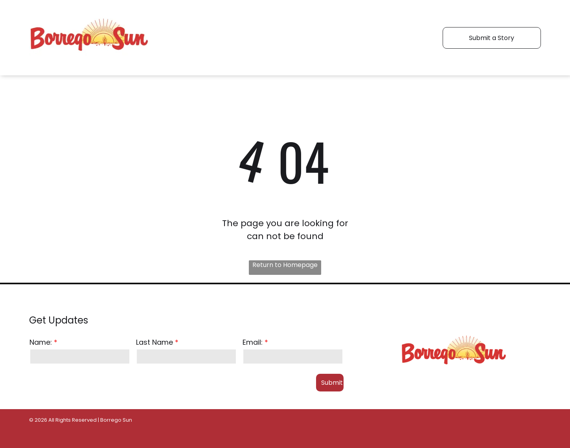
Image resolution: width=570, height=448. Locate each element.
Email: (253, 342)
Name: (40, 342)
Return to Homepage (285, 264)
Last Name (154, 342)
